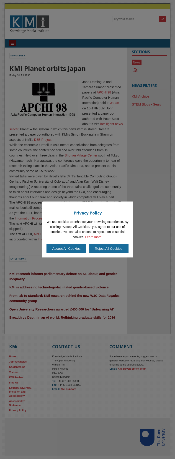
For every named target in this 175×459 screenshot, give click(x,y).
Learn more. (93, 237)
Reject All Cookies (108, 248)
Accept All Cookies (66, 248)
